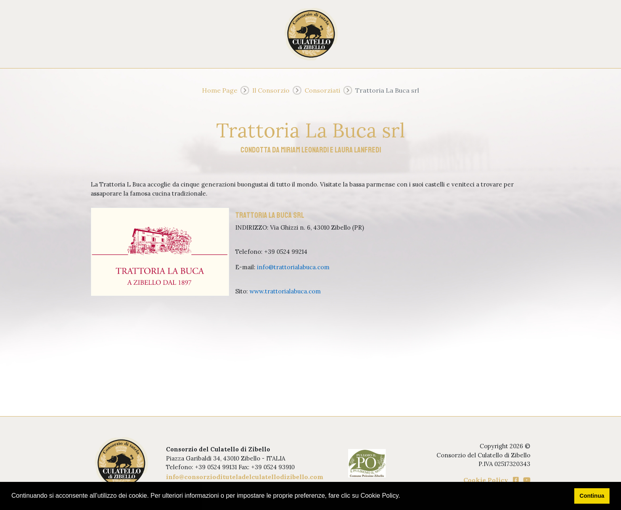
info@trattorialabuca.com (293, 267)
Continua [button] (591, 496)
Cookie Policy (485, 480)
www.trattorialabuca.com (285, 291)
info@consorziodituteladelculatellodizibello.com (244, 477)
